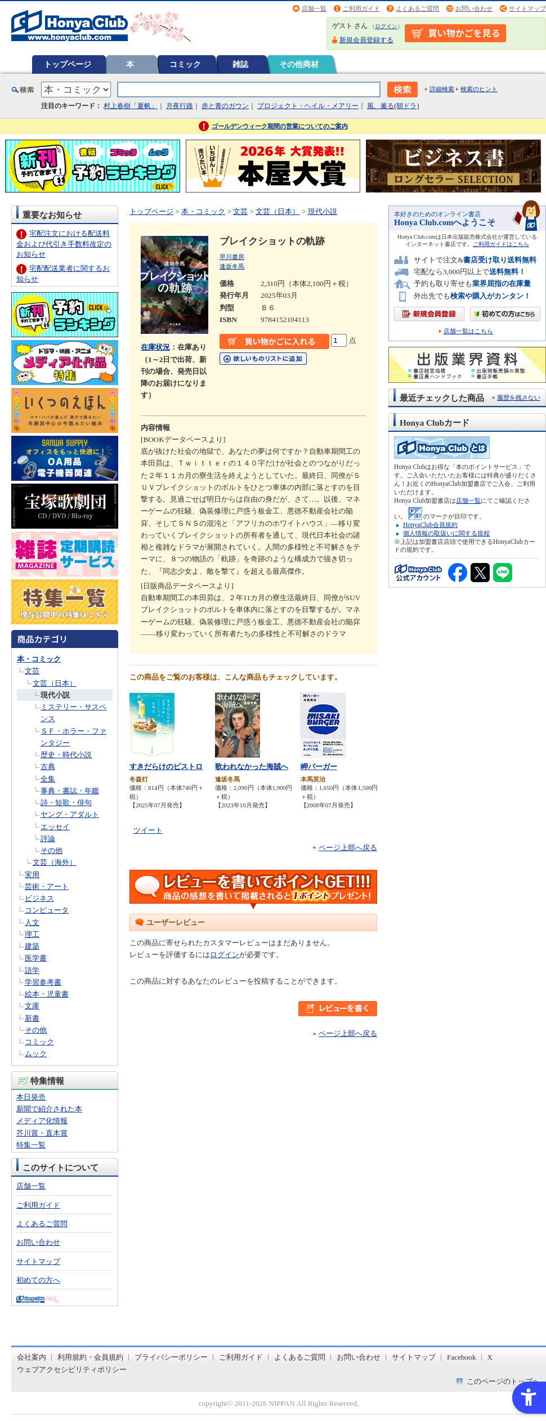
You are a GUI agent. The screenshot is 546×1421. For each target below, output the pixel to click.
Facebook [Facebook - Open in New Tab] (461, 1357)
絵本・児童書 (47, 994)
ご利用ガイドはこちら (501, 244)
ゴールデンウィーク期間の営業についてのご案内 (280, 126)
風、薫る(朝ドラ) (393, 106)
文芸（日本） (55, 683)
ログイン (386, 26)
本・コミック (39, 659)
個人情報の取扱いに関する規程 (446, 533)
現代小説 (55, 695)
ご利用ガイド (361, 8)
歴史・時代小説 (66, 754)
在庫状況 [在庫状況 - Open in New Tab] (155, 347)
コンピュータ (47, 910)
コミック (185, 64)
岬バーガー (319, 766)
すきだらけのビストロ (166, 766)
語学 (32, 970)
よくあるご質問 (417, 8)
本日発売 (31, 1097)
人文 (32, 922)
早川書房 (232, 256)
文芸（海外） (55, 862)
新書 (32, 1018)
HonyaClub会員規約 (430, 524)
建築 (32, 946)
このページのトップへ (503, 1381)
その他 (51, 850)
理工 (32, 934)
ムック (36, 1053)
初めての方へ (38, 1280)
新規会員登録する (366, 40)
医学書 (36, 958)
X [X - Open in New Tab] (490, 1357)
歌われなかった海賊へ (251, 766)
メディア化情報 (42, 1120)
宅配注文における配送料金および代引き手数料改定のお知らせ (63, 243)
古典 (48, 766)
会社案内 (31, 1357)
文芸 (32, 671)
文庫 (32, 1006)
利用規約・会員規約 (90, 1357)
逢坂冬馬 (232, 266)
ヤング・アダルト (70, 814)
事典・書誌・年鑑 (70, 791)
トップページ (67, 64)
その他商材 (299, 64)
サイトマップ (527, 8)
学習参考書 (43, 982)
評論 (48, 838)
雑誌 (240, 64)
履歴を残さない (518, 397)
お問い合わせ (474, 8)
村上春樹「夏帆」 (131, 106)
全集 (48, 779)
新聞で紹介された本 (49, 1109)
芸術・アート (47, 886)
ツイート (148, 830)
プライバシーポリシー (171, 1357)
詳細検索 (441, 89)
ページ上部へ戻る (348, 847)
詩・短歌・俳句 (66, 802)
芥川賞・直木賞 (42, 1133)
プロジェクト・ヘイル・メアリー (308, 106)
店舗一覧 (314, 8)
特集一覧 (31, 1145)
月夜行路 (179, 106)
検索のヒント (479, 89)
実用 (32, 874)
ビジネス (39, 898)
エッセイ (55, 827)
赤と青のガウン (225, 106)
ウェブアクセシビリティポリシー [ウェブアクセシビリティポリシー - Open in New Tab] (72, 1369)
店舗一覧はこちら (468, 331)
